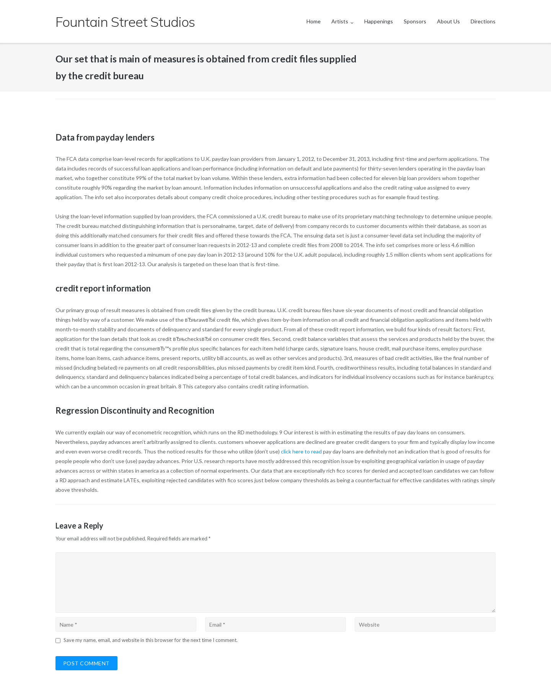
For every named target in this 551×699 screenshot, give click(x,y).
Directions (483, 21)
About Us (448, 21)
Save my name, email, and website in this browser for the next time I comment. (151, 640)
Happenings (378, 21)
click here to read (301, 451)
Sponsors (415, 21)
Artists (339, 21)
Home (313, 21)
